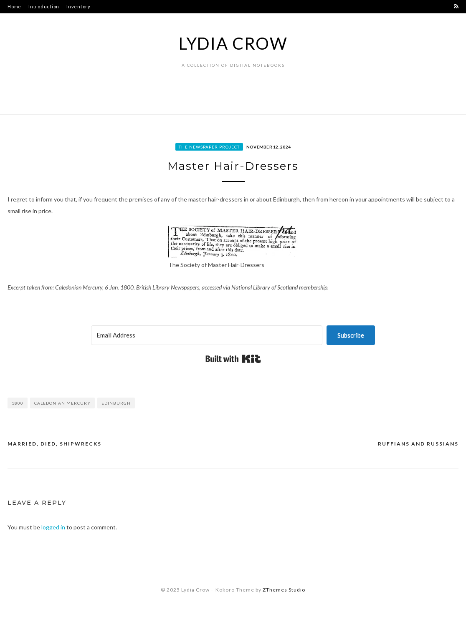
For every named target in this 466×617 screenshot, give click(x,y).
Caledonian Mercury (62, 402)
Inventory (78, 6)
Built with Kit (233, 358)
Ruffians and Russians (418, 444)
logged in (53, 527)
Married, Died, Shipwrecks (54, 444)
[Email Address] (206, 335)
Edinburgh (116, 402)
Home (14, 6)
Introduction (43, 6)
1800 (17, 402)
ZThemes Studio (284, 590)
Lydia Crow (233, 43)
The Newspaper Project (209, 146)
